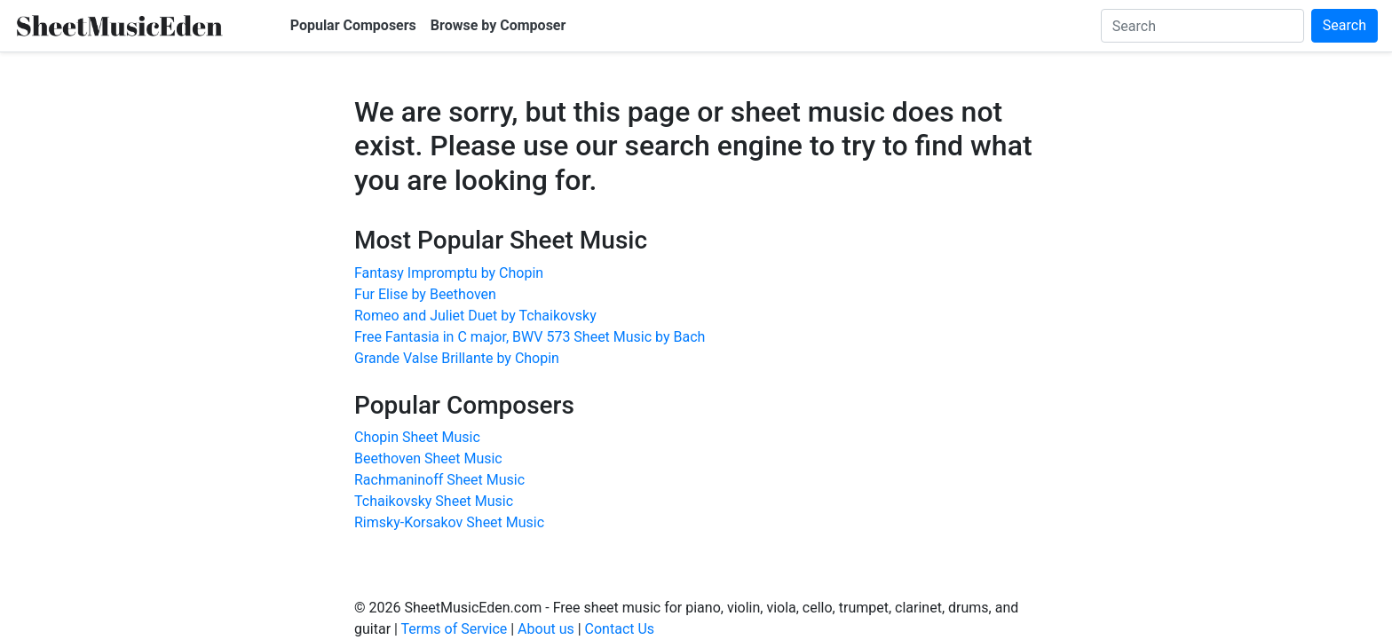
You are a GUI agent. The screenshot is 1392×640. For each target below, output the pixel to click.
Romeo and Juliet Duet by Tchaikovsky (475, 315)
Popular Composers (353, 25)
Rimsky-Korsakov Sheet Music (449, 522)
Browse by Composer (498, 25)
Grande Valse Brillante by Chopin (456, 358)
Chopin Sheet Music (417, 437)
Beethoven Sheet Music (428, 458)
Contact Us (620, 628)
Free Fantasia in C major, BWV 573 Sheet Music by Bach (529, 336)
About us (546, 628)
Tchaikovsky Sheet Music (433, 501)
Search (1344, 25)
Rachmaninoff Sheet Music (439, 479)
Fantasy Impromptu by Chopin (448, 273)
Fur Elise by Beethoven (425, 294)
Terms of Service (454, 628)
